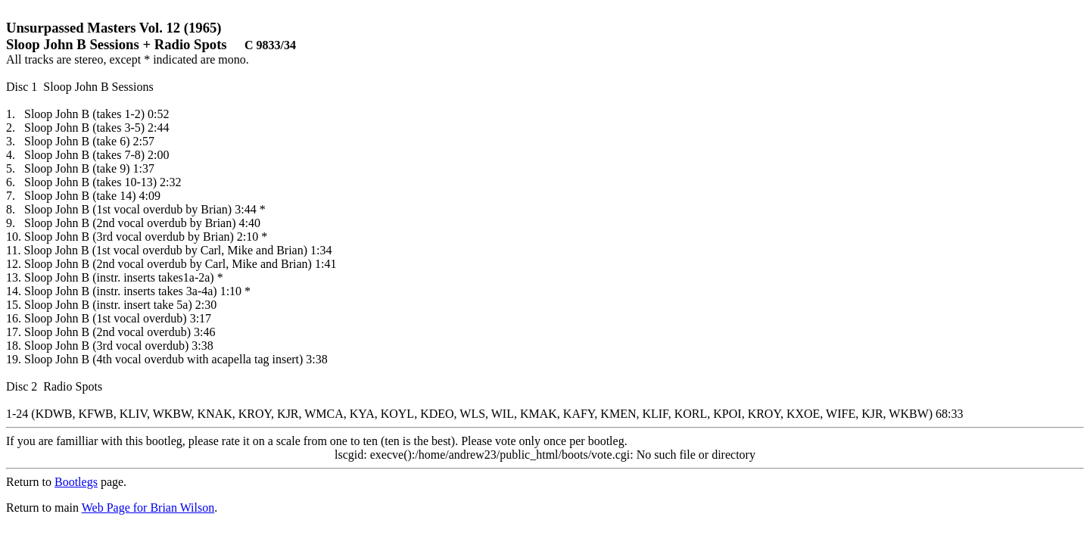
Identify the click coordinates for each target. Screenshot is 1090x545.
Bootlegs (76, 481)
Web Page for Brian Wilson (148, 507)
